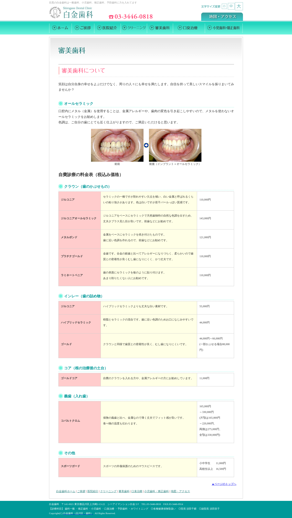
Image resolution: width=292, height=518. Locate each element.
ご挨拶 (81, 491)
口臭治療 (136, 491)
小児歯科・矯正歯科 (156, 491)
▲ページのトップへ (224, 484)
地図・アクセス (180, 491)
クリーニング (108, 491)
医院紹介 (92, 491)
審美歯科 (124, 491)
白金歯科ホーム (65, 491)
